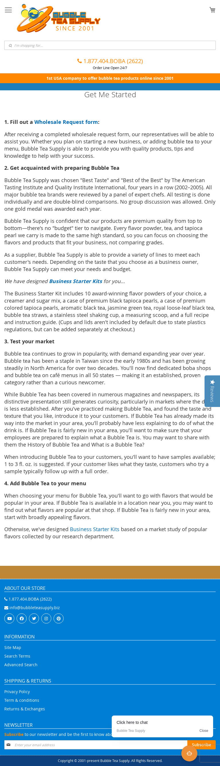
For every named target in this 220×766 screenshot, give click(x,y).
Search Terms (17, 656)
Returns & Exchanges (24, 709)
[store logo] (59, 18)
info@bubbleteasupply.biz (32, 607)
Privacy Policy (17, 691)
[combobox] (110, 45)
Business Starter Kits (94, 529)
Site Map (12, 647)
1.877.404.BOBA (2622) (110, 61)
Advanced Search (21, 664)
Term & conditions (21, 700)
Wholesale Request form (66, 121)
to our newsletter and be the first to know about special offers (74, 734)
